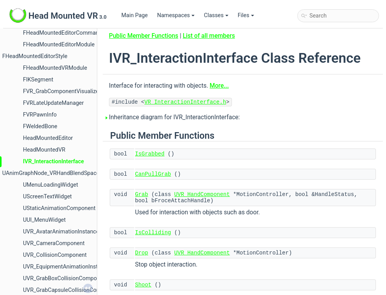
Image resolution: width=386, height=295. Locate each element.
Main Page (134, 15)
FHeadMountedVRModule (55, 68)
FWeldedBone (40, 126)
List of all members (209, 35)
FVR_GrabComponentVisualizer (62, 91)
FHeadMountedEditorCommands (64, 33)
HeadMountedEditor (48, 138)
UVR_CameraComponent (53, 243)
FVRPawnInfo (40, 114)
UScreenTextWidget (47, 196)
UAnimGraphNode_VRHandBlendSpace (51, 173)
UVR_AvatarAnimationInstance (61, 231)
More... (219, 85)
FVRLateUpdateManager (53, 103)
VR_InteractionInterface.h (185, 102)
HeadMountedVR (44, 150)
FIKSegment (38, 79)
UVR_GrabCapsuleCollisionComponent (71, 290)
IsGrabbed (150, 154)
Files (246, 15)
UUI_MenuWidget (44, 220)
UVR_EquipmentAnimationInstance (66, 266)
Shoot (143, 285)
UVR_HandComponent (202, 194)
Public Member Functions (143, 35)
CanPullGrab (153, 174)
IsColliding (153, 233)
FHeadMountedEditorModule (59, 44)
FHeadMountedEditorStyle (34, 56)
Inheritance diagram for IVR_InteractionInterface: (174, 117)
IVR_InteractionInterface (53, 161)
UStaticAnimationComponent (59, 208)
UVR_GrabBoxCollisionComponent (65, 278)
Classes (216, 15)
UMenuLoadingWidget (50, 185)
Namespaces (176, 15)
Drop (141, 253)
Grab (141, 194)
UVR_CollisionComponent (55, 255)
